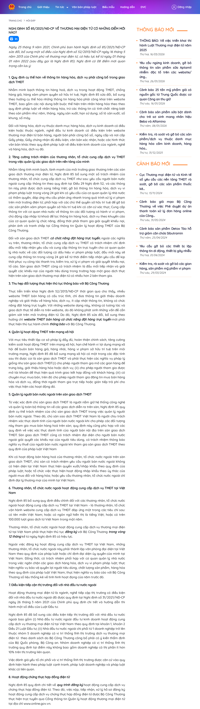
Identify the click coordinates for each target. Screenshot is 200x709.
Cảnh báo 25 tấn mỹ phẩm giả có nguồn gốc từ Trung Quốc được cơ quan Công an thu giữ (165, 94)
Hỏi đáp (30, 20)
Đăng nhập (184, 7)
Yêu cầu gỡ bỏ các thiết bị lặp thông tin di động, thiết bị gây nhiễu (165, 248)
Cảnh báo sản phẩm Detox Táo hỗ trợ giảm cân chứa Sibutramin (165, 231)
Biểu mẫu (108, 7)
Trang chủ (24, 7)
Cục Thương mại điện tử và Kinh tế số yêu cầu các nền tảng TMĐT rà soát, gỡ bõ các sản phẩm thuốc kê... (165, 182)
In (14, 39)
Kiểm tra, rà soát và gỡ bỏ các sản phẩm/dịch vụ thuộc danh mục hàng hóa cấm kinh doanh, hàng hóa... (165, 141)
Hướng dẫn (127, 7)
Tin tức (60, 7)
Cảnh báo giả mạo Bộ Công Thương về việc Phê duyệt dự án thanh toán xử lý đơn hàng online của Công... (165, 209)
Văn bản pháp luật (84, 7)
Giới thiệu (43, 7)
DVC (143, 7)
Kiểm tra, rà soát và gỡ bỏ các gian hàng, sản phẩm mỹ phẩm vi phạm (165, 266)
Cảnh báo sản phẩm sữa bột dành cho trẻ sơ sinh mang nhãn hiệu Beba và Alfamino (165, 116)
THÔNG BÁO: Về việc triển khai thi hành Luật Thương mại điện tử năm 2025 (165, 45)
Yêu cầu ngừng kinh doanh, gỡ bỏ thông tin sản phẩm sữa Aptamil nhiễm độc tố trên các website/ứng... (165, 70)
